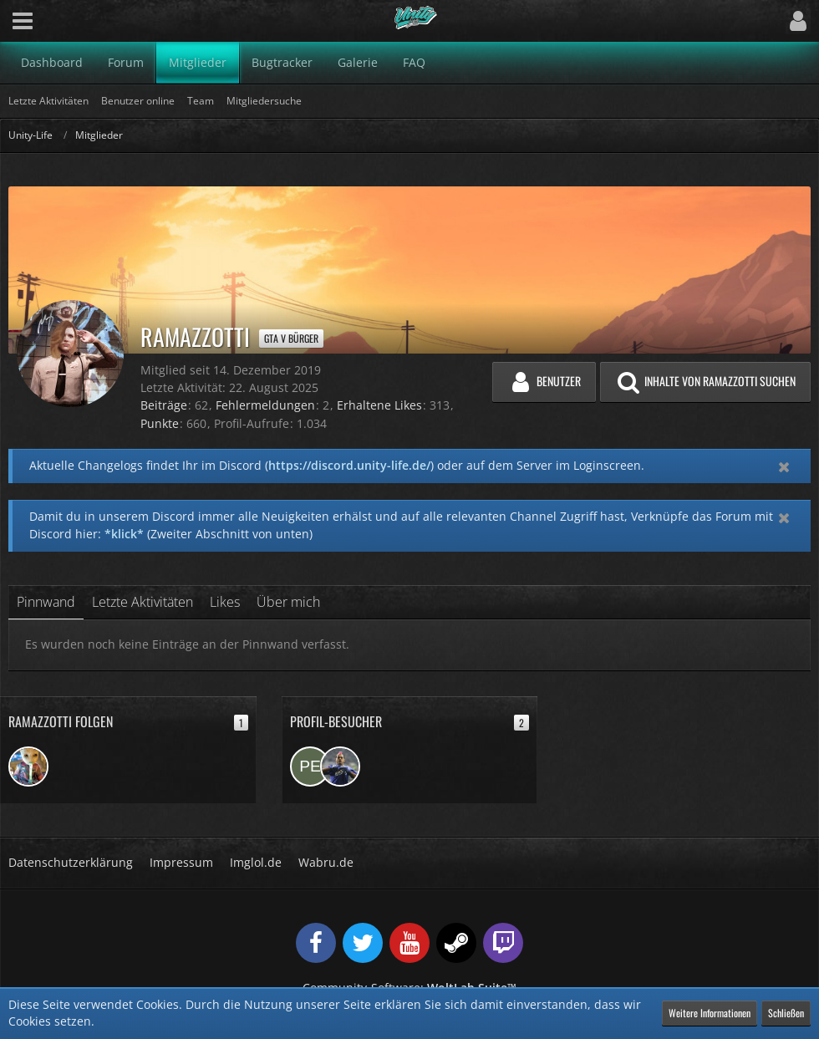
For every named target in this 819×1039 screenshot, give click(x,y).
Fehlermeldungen (265, 405)
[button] (22, 21)
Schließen (786, 1013)
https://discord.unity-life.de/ (349, 465)
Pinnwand (46, 602)
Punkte (159, 423)
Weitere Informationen (709, 1013)
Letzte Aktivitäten (142, 602)
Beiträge (163, 405)
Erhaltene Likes (379, 405)
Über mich (288, 602)
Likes (225, 602)
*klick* (124, 534)
